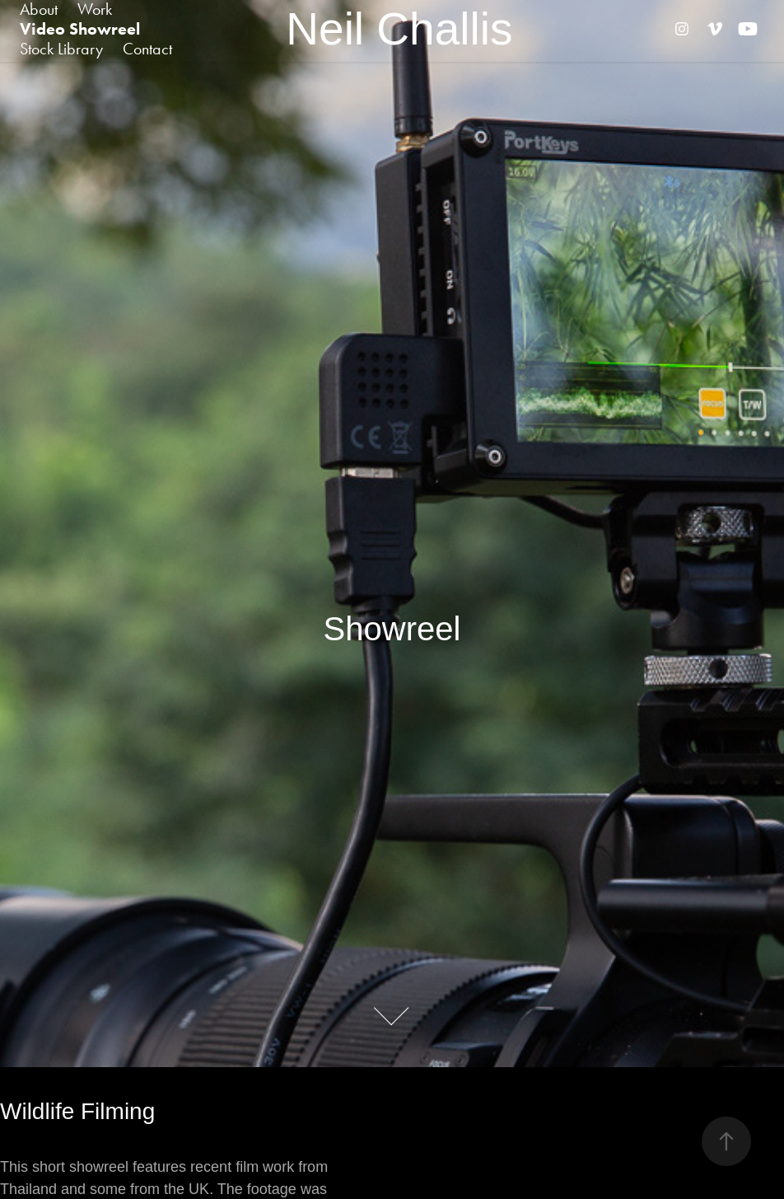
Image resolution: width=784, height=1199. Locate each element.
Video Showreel (80, 29)
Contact (147, 49)
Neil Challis (399, 28)
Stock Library (61, 49)
